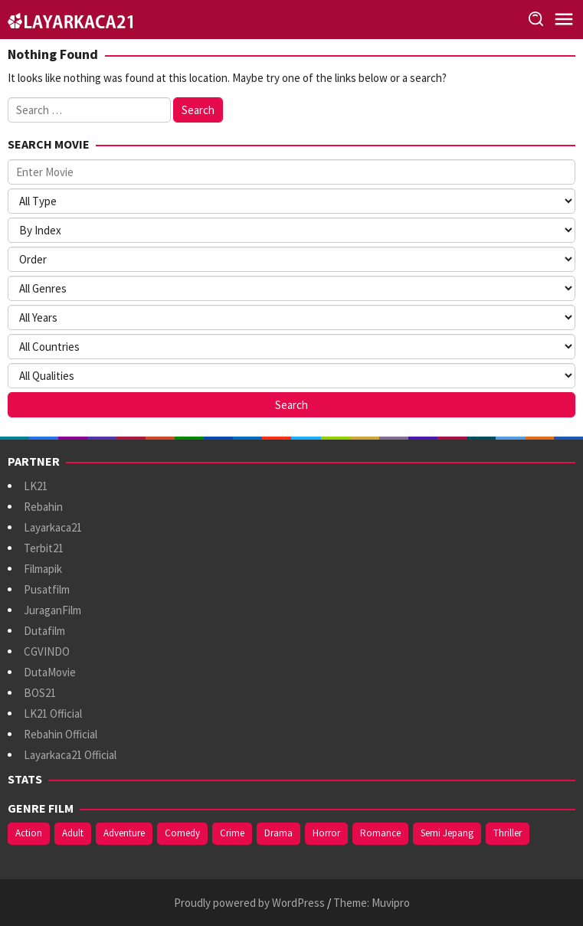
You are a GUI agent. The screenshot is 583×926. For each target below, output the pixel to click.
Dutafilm (44, 630)
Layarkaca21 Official (70, 755)
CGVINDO (47, 651)
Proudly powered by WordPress (249, 902)
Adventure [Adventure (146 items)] (124, 832)
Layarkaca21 (53, 527)
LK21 (35, 486)
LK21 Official (53, 713)
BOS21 (40, 693)
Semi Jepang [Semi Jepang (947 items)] (447, 832)
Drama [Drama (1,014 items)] (278, 832)
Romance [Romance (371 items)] (380, 832)
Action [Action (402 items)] (28, 832)
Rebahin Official (60, 734)
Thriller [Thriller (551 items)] (507, 832)
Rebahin (43, 506)
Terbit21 (44, 548)
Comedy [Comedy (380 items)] (182, 832)
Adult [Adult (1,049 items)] (73, 832)
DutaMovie (50, 672)
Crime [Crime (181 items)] (232, 832)
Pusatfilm (47, 589)
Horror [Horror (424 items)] (326, 832)
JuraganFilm (52, 610)
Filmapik (43, 568)
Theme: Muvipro (371, 902)
